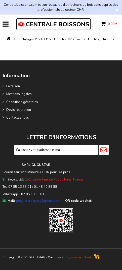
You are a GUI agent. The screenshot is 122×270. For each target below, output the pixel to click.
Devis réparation (18, 110)
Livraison (13, 86)
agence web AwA (79, 257)
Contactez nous (17, 117)
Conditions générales (22, 102)
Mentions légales (19, 94)
